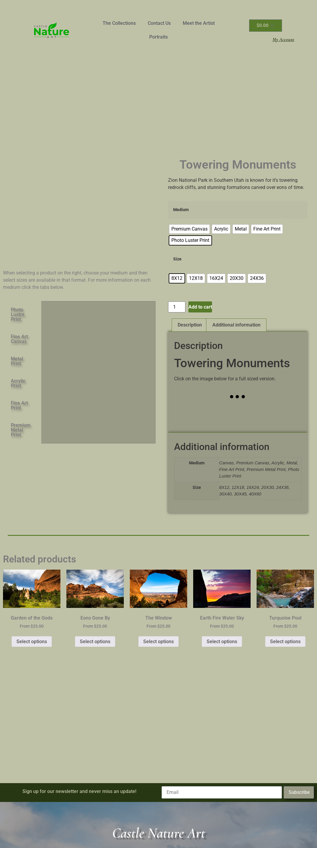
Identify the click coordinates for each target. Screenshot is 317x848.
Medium (181, 210)
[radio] (189, 229)
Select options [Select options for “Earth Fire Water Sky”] (222, 641)
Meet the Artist (199, 23)
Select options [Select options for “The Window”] (158, 641)
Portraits (158, 37)
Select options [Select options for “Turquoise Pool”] (285, 641)
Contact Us (159, 23)
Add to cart (200, 307)
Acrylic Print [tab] (18, 383)
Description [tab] (190, 325)
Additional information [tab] (236, 325)
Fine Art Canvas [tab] (19, 339)
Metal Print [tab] (17, 361)
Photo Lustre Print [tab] (18, 314)
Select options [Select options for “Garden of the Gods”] (31, 641)
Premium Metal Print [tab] (21, 429)
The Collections (119, 23)
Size (177, 259)
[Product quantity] (176, 306)
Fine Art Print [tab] (19, 405)
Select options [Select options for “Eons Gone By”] (95, 641)
